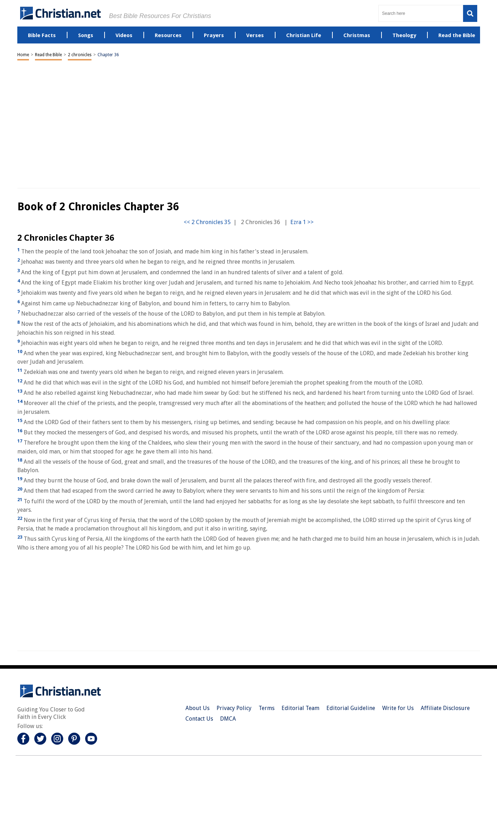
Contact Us (199, 718)
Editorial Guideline (350, 708)
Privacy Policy (234, 708)
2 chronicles (79, 54)
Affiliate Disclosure (445, 708)
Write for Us (398, 708)
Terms (266, 708)
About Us (197, 708)
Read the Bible (48, 54)
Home (23, 54)
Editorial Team (300, 708)
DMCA (228, 718)
